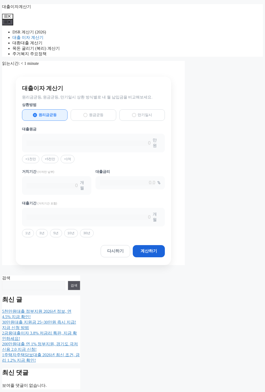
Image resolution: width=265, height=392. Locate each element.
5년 (55, 233)
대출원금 (29, 129)
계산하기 (149, 251)
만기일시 (142, 115)
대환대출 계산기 (27, 43)
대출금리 (102, 171)
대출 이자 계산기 (27, 37)
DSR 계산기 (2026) (29, 32)
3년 (42, 233)
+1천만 (30, 159)
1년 (28, 233)
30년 (86, 233)
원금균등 (93, 115)
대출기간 (39, 203)
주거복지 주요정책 (29, 54)
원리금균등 (45, 115)
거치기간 (38, 171)
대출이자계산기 (16, 6)
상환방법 (29, 105)
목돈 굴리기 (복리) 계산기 (36, 48)
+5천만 (50, 159)
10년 (71, 233)
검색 (6, 278)
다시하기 (115, 251)
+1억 (67, 159)
